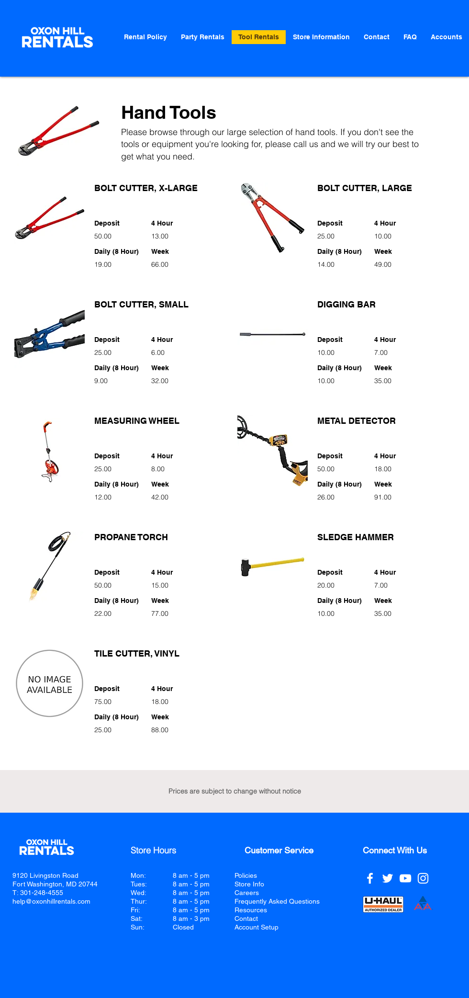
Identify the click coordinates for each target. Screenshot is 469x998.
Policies (245, 875)
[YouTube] (405, 878)
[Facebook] (370, 878)
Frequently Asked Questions (277, 901)
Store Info (249, 884)
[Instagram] (423, 878)
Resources (250, 910)
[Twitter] (387, 878)
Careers (246, 892)
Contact (246, 918)
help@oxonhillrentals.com (51, 901)
